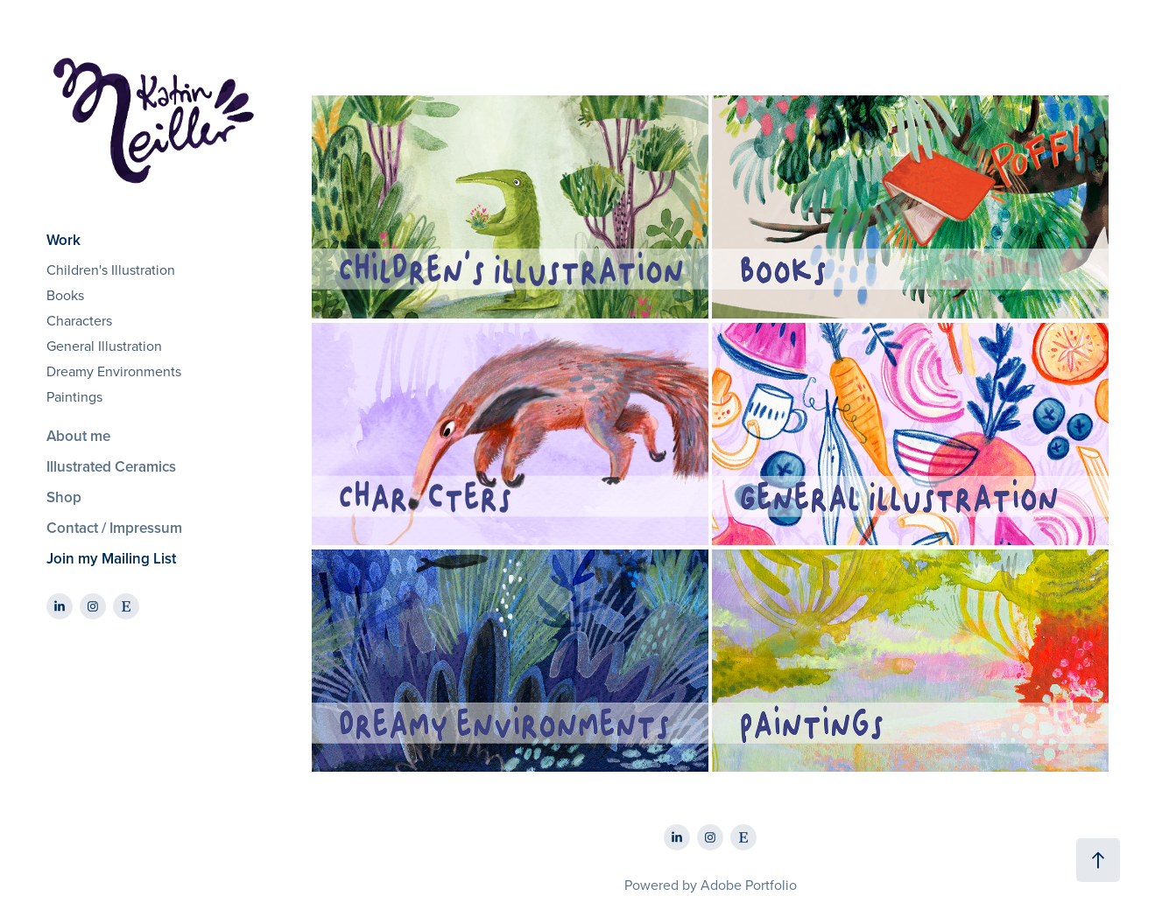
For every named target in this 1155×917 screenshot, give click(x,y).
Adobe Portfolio (749, 884)
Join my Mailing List (111, 558)
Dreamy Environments (113, 371)
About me (78, 435)
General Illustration (104, 345)
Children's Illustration (110, 269)
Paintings (74, 396)
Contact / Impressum (114, 527)
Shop (63, 497)
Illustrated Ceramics (111, 466)
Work (63, 239)
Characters (79, 320)
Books (65, 294)
